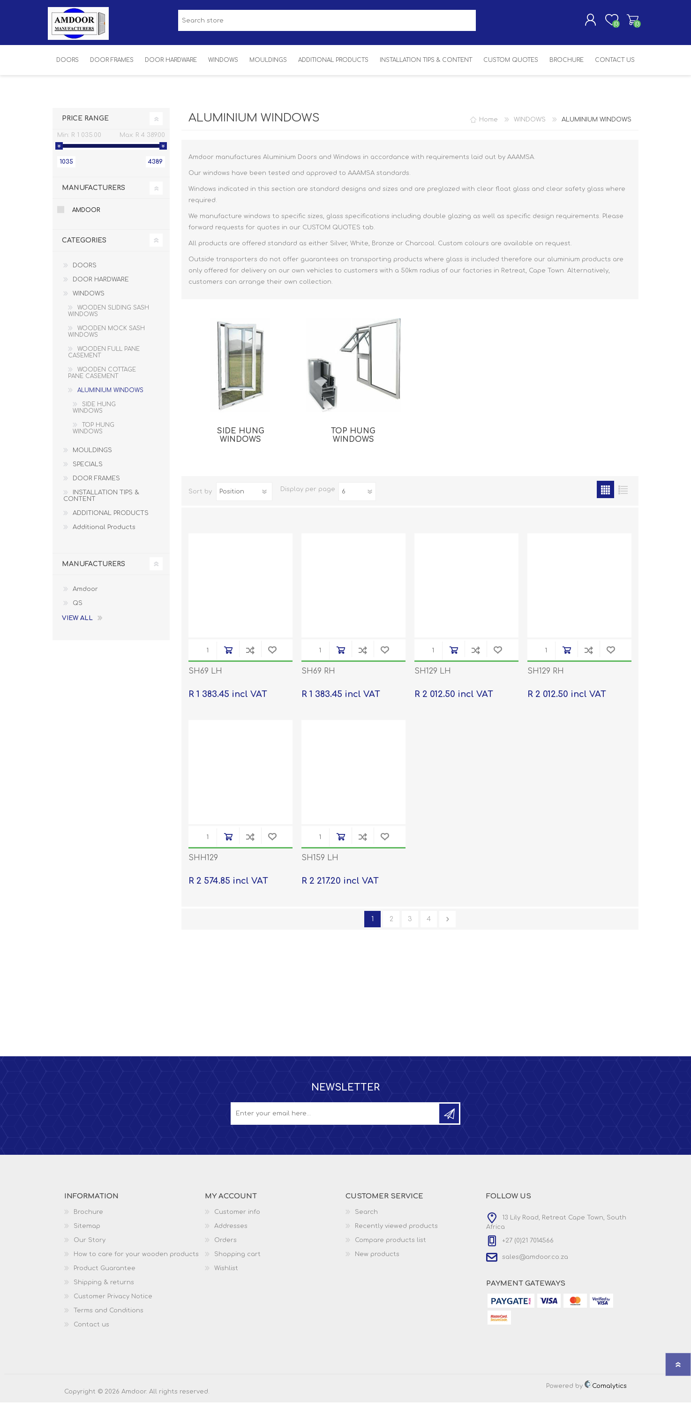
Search (366, 1218)
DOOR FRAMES (96, 485)
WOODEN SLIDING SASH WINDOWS (108, 317)
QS (78, 609)
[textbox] (327, 23)
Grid (605, 496)
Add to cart (228, 656)
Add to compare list (250, 656)
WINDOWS (89, 300)
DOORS (85, 272)
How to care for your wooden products (136, 1260)
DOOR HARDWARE (101, 286)
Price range (85, 125)
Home (488, 126)
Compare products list (390, 1246)
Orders (225, 1246)
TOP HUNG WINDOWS (353, 441)
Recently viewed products (396, 1232)
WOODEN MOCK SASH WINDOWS (106, 338)
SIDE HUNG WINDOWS (240, 441)
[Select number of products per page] (357, 498)
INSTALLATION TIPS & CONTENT (101, 502)
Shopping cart (627, 23)
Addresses (231, 1232)
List (622, 496)
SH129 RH (545, 678)
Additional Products (104, 533)
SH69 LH (205, 678)
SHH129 (203, 864)
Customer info (237, 1218)
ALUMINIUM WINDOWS (110, 397)
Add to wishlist (272, 656)
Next (447, 925)
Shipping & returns (104, 1289)
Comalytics (606, 1392)
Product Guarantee (104, 1275)
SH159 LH (319, 864)
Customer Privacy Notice (113, 1303)
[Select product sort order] (244, 498)
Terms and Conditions (108, 1317)
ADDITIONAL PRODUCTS (111, 519)
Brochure (88, 1218)
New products (377, 1260)
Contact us (91, 1331)
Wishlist (226, 1275)
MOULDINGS (92, 457)
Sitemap (87, 1232)
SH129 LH (432, 678)
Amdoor (86, 216)
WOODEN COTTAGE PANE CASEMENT (102, 379)
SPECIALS (88, 471)
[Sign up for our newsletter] (335, 1120)
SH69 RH (318, 678)
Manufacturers (93, 194)
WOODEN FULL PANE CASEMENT (104, 358)
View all (77, 624)
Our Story (89, 1246)
